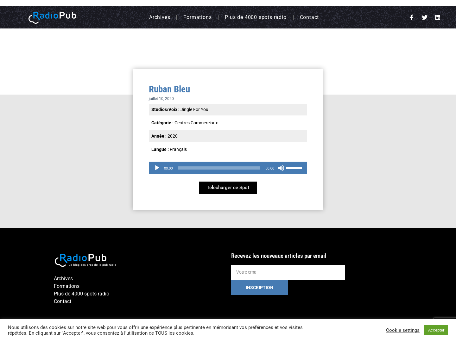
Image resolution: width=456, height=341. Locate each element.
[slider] (219, 168)
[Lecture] (157, 168)
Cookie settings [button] (403, 330)
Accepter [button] (436, 330)
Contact (309, 17)
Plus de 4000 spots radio (255, 17)
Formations (197, 17)
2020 (173, 136)
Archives (159, 17)
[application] (228, 168)
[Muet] (281, 168)
